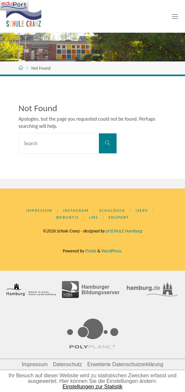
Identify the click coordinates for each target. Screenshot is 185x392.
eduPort (119, 217)
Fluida (90, 251)
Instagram (75, 210)
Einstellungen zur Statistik (92, 386)
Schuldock (112, 210)
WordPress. (112, 251)
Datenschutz (67, 364)
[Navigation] (14, 5)
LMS (93, 217)
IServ (142, 210)
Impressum (39, 210)
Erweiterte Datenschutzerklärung (125, 364)
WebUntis (67, 217)
